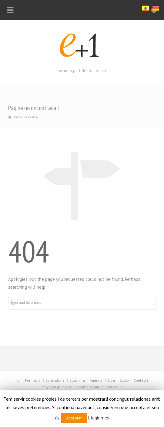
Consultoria (55, 380)
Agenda (96, 380)
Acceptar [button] (74, 418)
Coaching (77, 380)
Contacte (141, 380)
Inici (17, 380)
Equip (124, 380)
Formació (33, 380)
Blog (111, 380)
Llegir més (98, 418)
